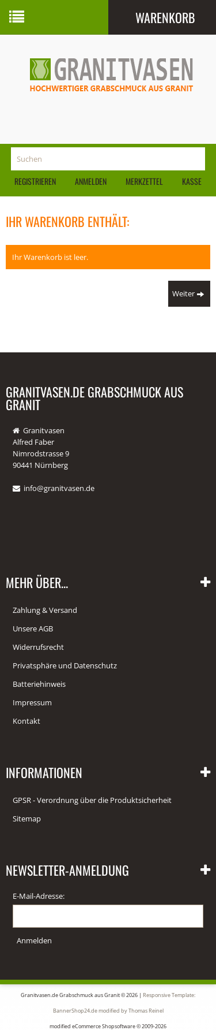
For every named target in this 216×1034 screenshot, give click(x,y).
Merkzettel (144, 181)
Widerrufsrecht (38, 647)
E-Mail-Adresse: (39, 896)
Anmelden (91, 181)
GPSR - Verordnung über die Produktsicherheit (92, 800)
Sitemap (27, 818)
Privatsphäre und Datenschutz (65, 665)
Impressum (32, 702)
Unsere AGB (33, 628)
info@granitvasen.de (59, 488)
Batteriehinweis (39, 684)
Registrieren (35, 181)
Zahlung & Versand (45, 610)
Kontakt (26, 721)
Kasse (192, 181)
